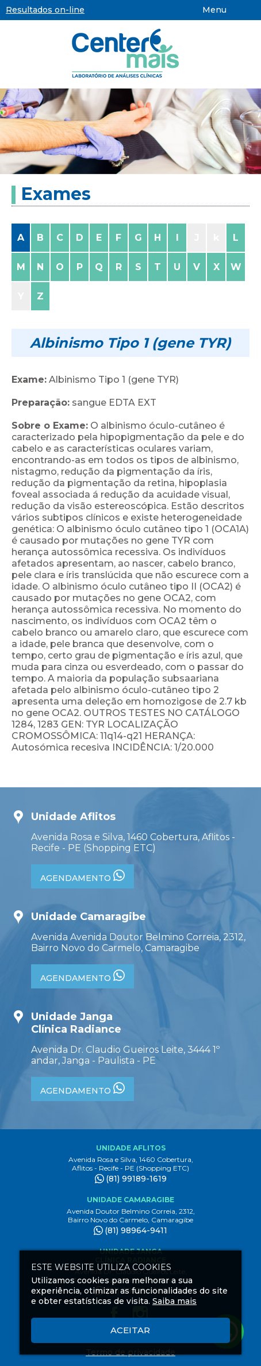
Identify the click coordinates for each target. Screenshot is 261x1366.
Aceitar (130, 1330)
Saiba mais (174, 1301)
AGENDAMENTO (82, 876)
